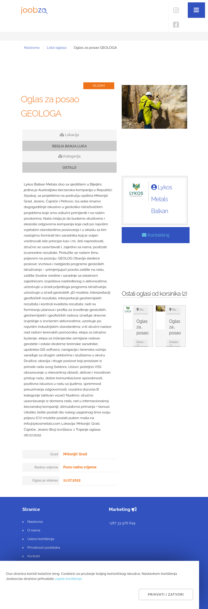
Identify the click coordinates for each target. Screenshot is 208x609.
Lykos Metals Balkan (161, 199)
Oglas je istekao (45, 480)
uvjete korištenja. (68, 579)
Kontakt (33, 556)
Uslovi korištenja (40, 539)
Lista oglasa (56, 47)
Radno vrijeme (46, 467)
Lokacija (69, 135)
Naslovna (32, 47)
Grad (54, 454)
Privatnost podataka (43, 547)
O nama (33, 530)
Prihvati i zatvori (166, 595)
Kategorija (69, 156)
